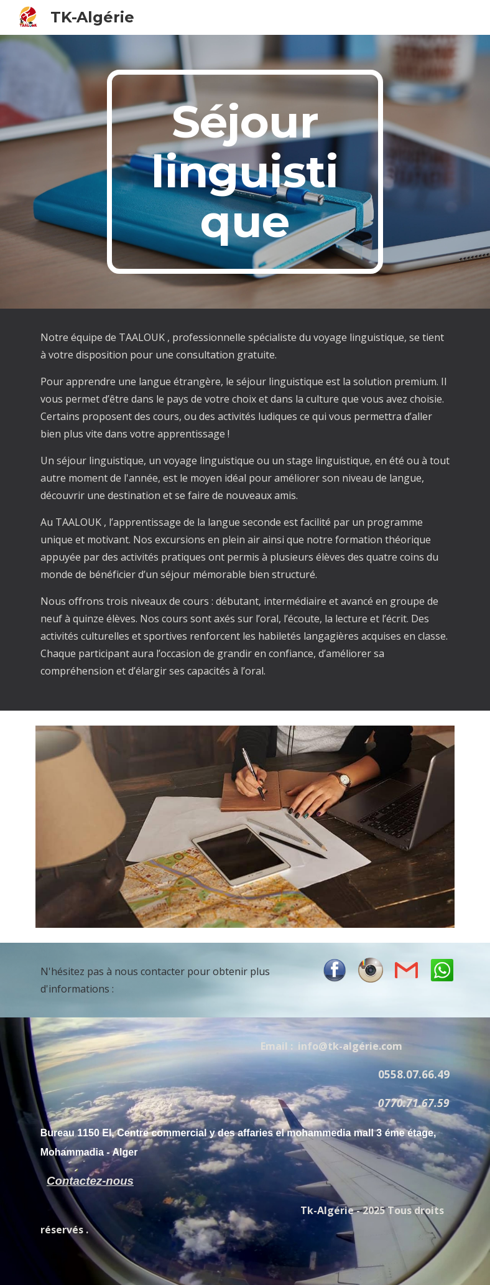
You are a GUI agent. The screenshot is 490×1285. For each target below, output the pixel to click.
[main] (245, 172)
